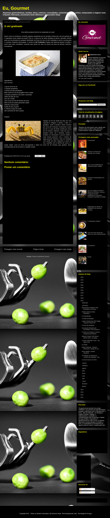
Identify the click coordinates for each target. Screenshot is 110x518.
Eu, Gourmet (16, 8)
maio (83, 376)
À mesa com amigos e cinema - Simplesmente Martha (91, 332)
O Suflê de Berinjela (88, 318)
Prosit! (89, 257)
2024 (82, 277)
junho (84, 373)
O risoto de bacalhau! (88, 325)
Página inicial (38, 249)
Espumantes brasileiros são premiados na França (90, 308)
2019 (82, 290)
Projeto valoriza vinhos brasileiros (88, 312)
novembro (85, 305)
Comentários (84, 492)
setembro (85, 365)
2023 (82, 280)
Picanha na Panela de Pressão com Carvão (94, 152)
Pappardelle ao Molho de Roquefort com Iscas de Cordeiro (95, 208)
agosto (84, 368)
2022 (82, 282)
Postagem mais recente (13, 249)
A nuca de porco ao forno (89, 360)
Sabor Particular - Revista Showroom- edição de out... (91, 348)
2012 (82, 395)
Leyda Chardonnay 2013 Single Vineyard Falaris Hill (91, 322)
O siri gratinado (86, 316)
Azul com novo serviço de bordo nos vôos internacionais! (97, 233)
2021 (82, 285)
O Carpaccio (91, 245)
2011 (82, 397)
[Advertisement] (38, 231)
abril (83, 378)
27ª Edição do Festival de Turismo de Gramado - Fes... (91, 356)
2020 (82, 287)
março (84, 381)
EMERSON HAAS (95, 55)
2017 (82, 295)
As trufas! (84, 345)
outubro (84, 363)
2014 (82, 389)
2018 (82, 293)
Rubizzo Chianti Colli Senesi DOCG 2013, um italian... (90, 337)
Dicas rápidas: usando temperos (88, 352)
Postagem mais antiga (62, 249)
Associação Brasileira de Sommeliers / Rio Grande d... (91, 328)
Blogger (89, 513)
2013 (82, 392)
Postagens (84, 489)
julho (83, 371)
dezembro (85, 303)
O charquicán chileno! (94, 221)
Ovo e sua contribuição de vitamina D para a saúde (95, 165)
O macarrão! (91, 140)
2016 (82, 298)
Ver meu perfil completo (85, 78)
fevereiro (85, 384)
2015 (82, 300)
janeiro (84, 386)
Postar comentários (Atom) (40, 256)
